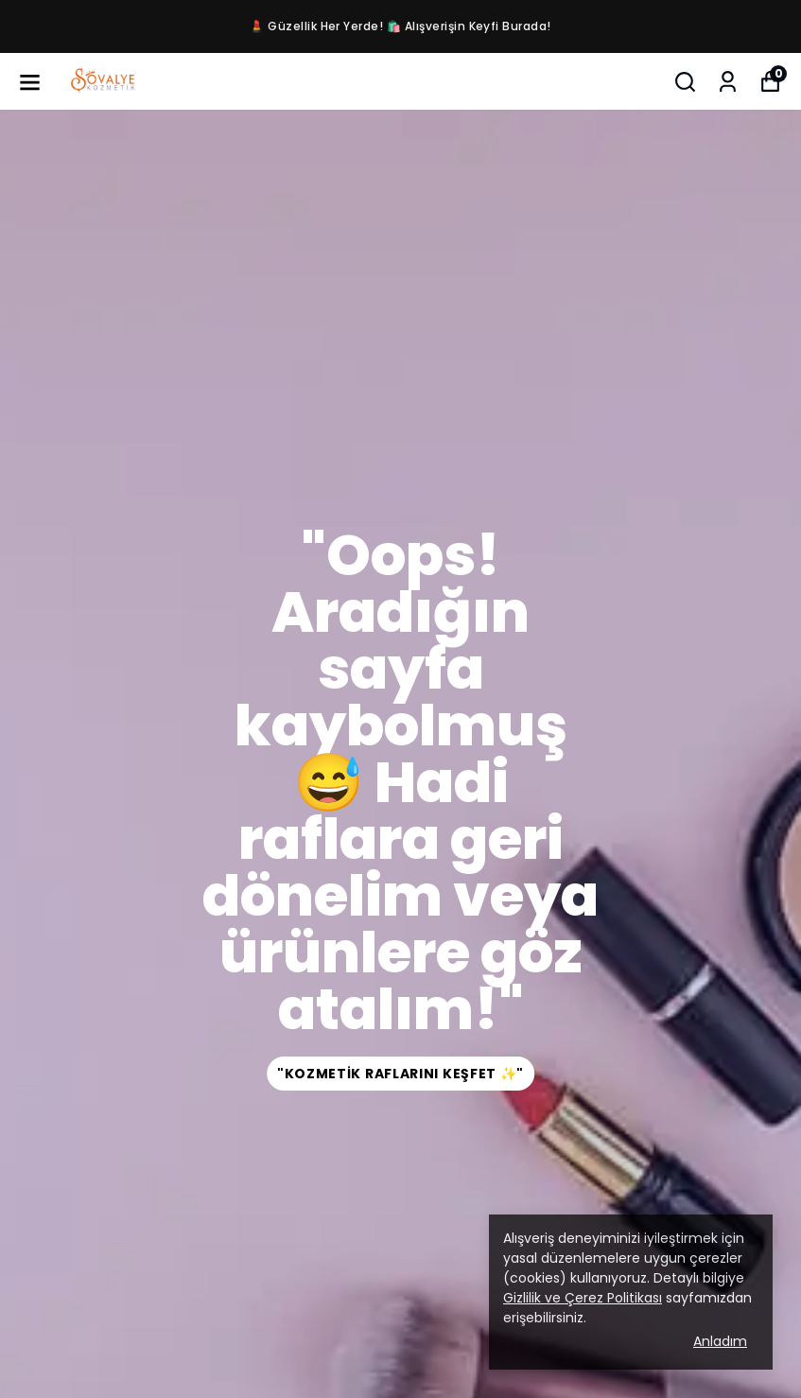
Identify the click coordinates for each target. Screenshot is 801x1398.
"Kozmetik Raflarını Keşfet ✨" (400, 1073)
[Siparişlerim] (728, 82)
